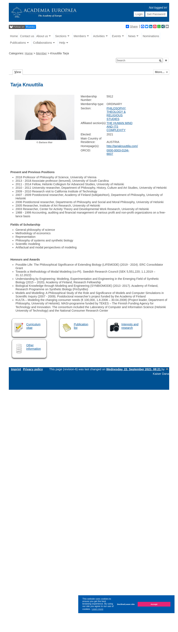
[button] (160, 60)
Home (14, 36)
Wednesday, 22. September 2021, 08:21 (134, 369)
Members (80, 36)
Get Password (156, 14)
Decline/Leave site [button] (126, 604)
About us (42, 36)
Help (62, 42)
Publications (18, 42)
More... (159, 72)
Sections (60, 36)
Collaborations (42, 42)
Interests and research (129, 326)
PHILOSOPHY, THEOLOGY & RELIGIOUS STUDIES (116, 114)
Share (132, 26)
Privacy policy (33, 369)
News (132, 36)
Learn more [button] (97, 609)
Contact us (27, 36)
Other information (33, 347)
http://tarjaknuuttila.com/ (122, 146)
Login (139, 14)
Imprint (16, 369)
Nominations (151, 36)
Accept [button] (154, 604)
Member (41, 53)
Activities (99, 36)
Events (116, 36)
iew (17, 72)
